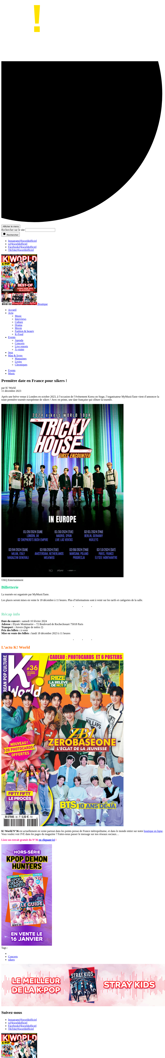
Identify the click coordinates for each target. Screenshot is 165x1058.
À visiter (19, 349)
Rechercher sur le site (13, 229)
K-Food (19, 334)
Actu (10, 312)
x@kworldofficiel (17, 243)
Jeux (10, 352)
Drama (18, 325)
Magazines (20, 358)
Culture (19, 322)
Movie (18, 328)
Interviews (20, 319)
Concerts (19, 343)
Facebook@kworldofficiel (22, 246)
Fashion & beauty (24, 331)
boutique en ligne (153, 831)
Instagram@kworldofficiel (22, 240)
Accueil (12, 309)
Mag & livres (15, 355)
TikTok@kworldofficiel (21, 250)
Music (18, 315)
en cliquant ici (47, 839)
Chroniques (21, 364)
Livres (18, 361)
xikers (11, 959)
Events (12, 337)
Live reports (21, 346)
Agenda (19, 340)
